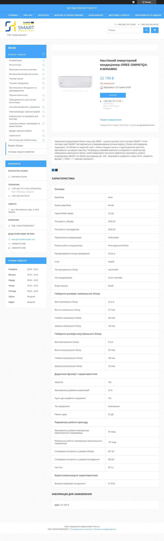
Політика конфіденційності (105, 529)
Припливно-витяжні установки (23, 69)
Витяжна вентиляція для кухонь (23, 74)
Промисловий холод (18, 95)
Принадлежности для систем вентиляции (22, 101)
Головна (13, 15)
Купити (113, 95)
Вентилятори (15, 65)
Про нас (27, 15)
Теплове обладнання (18, 83)
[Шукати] (146, 30)
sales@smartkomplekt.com (23, 239)
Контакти (43, 15)
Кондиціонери (15, 60)
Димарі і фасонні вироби (20, 131)
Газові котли (14, 135)
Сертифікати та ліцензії (148, 15)
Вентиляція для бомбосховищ (23, 140)
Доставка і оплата (119, 15)
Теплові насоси (16, 79)
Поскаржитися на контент (81, 529)
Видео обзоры (15, 145)
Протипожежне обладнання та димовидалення (23, 89)
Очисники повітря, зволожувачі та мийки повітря (24, 124)
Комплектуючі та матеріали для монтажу (23, 117)
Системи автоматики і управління (24, 107)
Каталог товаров (17, 54)
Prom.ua (96, 527)
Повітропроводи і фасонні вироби (24, 112)
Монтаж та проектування (68, 15)
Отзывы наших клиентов (21, 151)
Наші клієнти (96, 15)
